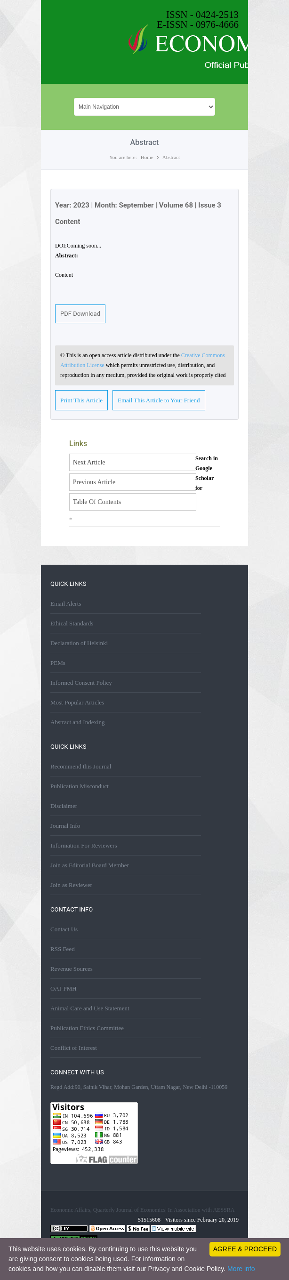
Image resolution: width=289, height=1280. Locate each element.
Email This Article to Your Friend (159, 400)
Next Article (89, 462)
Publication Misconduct (79, 786)
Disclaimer (63, 805)
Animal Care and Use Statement (89, 1008)
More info (241, 1268)
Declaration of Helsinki (79, 643)
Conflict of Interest (73, 1047)
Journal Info (65, 825)
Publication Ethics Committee (87, 1028)
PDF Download (80, 313)
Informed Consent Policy (81, 682)
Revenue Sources (71, 968)
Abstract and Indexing (77, 722)
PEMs (57, 662)
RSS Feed (62, 948)
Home (147, 157)
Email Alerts (65, 603)
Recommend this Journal (80, 766)
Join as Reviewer (71, 884)
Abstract (171, 157)
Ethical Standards (71, 623)
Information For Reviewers (83, 845)
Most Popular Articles (77, 702)
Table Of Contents (97, 501)
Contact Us (64, 929)
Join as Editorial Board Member (89, 865)
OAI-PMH (63, 988)
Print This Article (81, 400)
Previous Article (94, 482)
